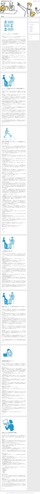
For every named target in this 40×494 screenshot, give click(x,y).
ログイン (31, 38)
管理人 (9, 89)
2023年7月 (31, 30)
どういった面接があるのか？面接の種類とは (13, 88)
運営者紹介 (35, 1)
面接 (3, 123)
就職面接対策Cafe (6, 1)
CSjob (3, 229)
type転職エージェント (5, 228)
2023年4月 (31, 31)
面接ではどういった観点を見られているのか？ (14, 306)
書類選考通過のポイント (8, 361)
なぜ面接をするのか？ (7, 251)
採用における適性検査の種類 (9, 432)
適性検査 (4, 488)
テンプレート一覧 (4, 412)
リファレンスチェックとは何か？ (10, 33)
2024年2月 (31, 26)
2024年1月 (31, 27)
